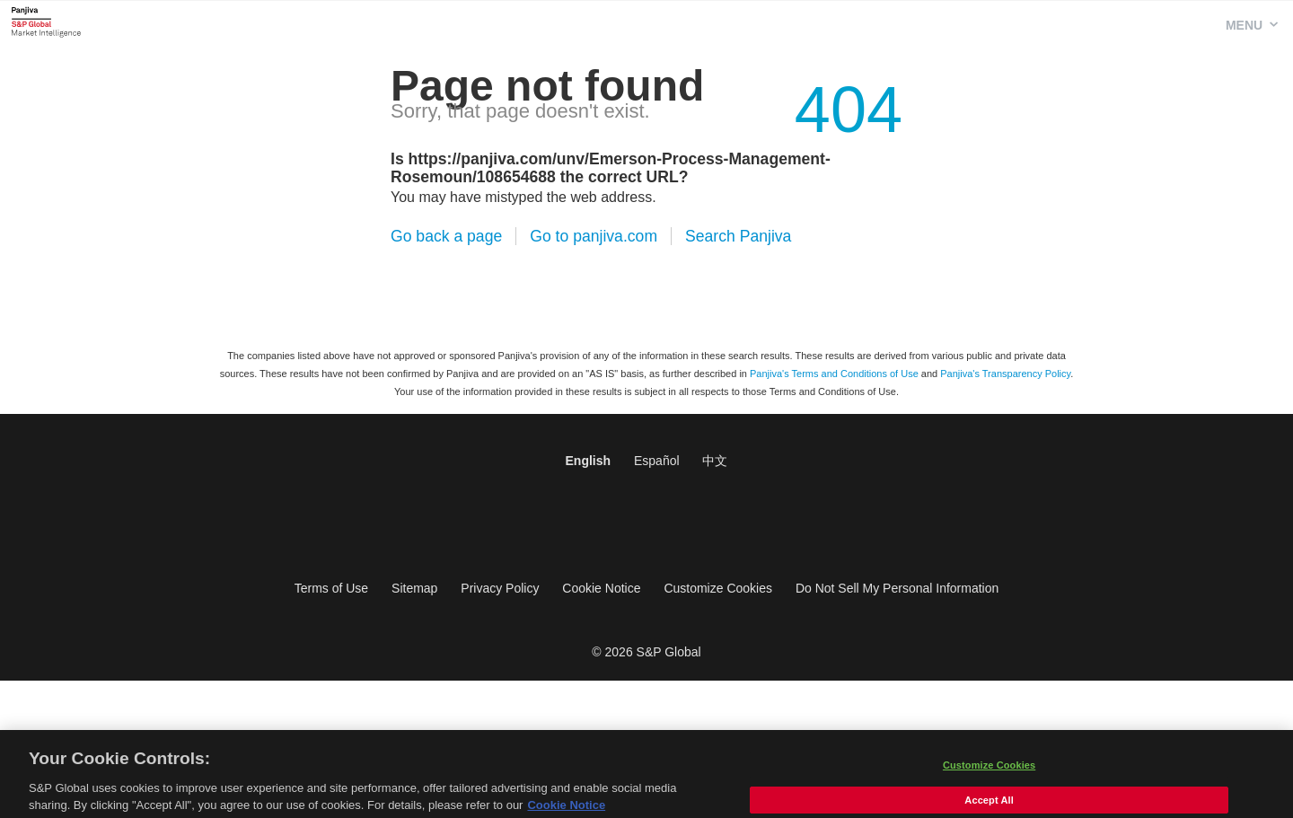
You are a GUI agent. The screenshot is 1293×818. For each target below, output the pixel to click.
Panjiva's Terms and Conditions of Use (834, 373)
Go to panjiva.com (593, 236)
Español (657, 460)
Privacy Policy (500, 588)
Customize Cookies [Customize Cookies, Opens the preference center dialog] (989, 773)
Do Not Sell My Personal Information (897, 588)
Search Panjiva (738, 236)
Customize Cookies (718, 588)
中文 (714, 460)
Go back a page (446, 236)
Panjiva (46, 21)
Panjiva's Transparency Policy (1005, 373)
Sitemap (414, 588)
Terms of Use (331, 588)
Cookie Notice (601, 588)
